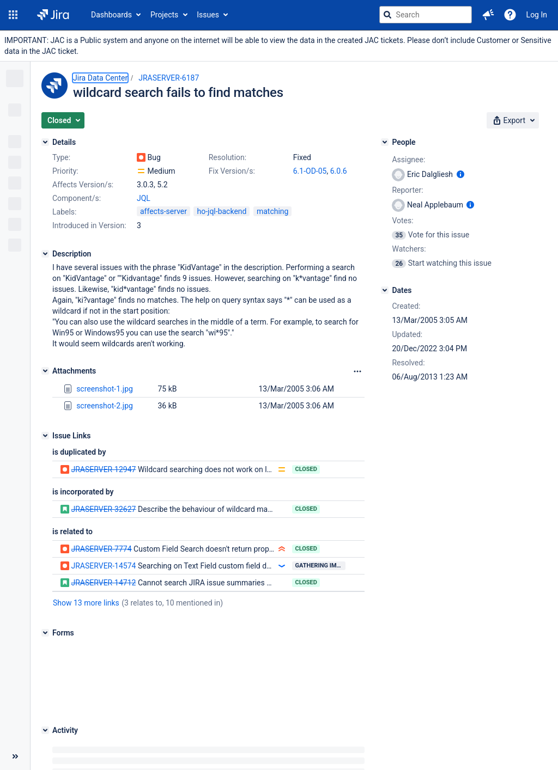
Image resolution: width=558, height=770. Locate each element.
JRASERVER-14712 (103, 582)
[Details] (45, 142)
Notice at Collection (447, 737)
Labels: (64, 211)
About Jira (271, 737)
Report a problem (325, 737)
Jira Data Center (100, 78)
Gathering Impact (320, 565)
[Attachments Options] (357, 371)
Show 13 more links (86, 602)
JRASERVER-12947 (103, 469)
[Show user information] (460, 174)
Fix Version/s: (232, 171)
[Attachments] (45, 371)
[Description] (45, 254)
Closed (306, 469)
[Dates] (385, 290)
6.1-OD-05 (310, 171)
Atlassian (294, 764)
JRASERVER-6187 (168, 78)
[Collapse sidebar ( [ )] (15, 707)
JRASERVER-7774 (101, 549)
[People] (385, 142)
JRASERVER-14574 (103, 565)
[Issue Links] (45, 435)
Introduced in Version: (89, 225)
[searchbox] (425, 14)
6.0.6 (338, 171)
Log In (536, 14)
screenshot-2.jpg (104, 405)
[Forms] (45, 633)
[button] (13, 15)
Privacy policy (385, 737)
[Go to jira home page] (53, 15)
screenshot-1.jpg (104, 388)
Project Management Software (198, 737)
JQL (143, 198)
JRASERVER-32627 (103, 509)
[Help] (510, 14)
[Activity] (45, 663)
